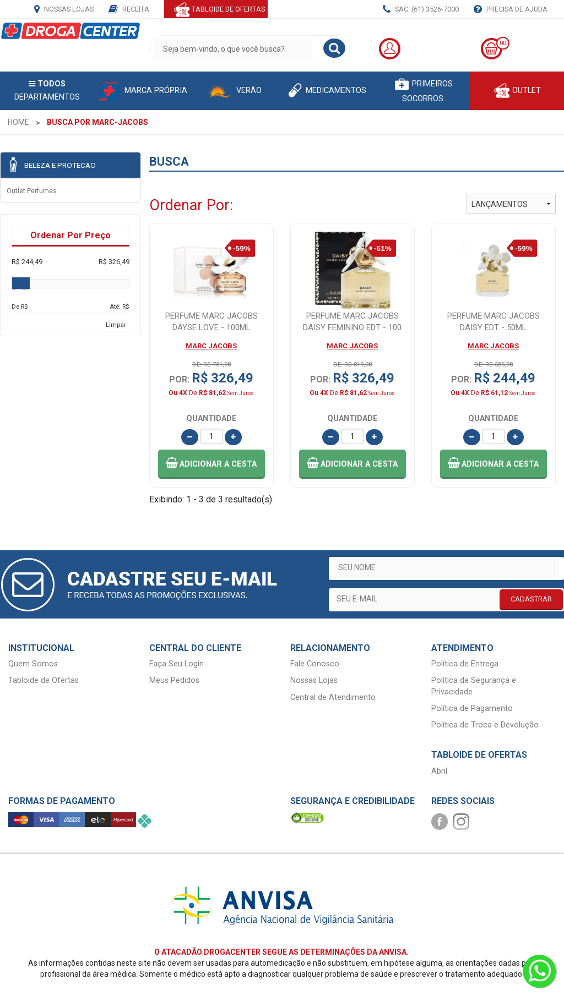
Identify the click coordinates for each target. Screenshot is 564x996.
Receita (129, 10)
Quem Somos (33, 664)
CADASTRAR (531, 599)
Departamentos (47, 90)
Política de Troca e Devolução (485, 725)
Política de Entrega (464, 664)
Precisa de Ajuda (510, 10)
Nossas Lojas (64, 10)
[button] (211, 464)
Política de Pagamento (472, 708)
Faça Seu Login (176, 664)
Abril (439, 771)
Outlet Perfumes (32, 191)
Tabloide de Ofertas (43, 680)
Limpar (116, 325)
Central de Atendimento (333, 697)
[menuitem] (18, 122)
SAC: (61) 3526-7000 (421, 10)
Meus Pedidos (174, 680)
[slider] (21, 283)
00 (503, 43)
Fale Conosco (314, 664)
